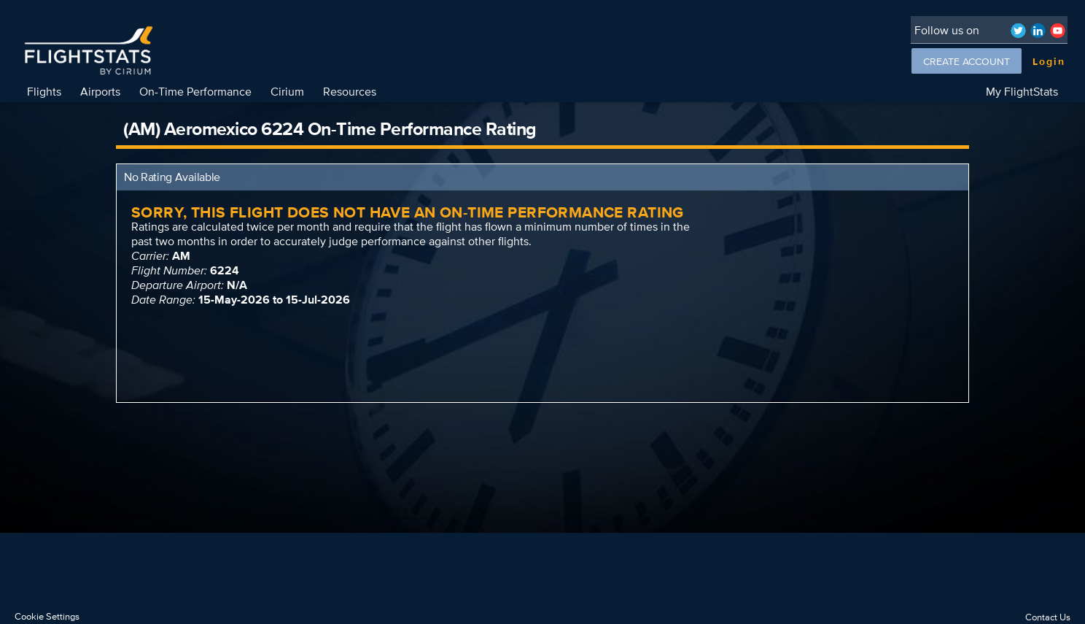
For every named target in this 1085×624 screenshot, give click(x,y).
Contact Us (1047, 617)
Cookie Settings (47, 616)
